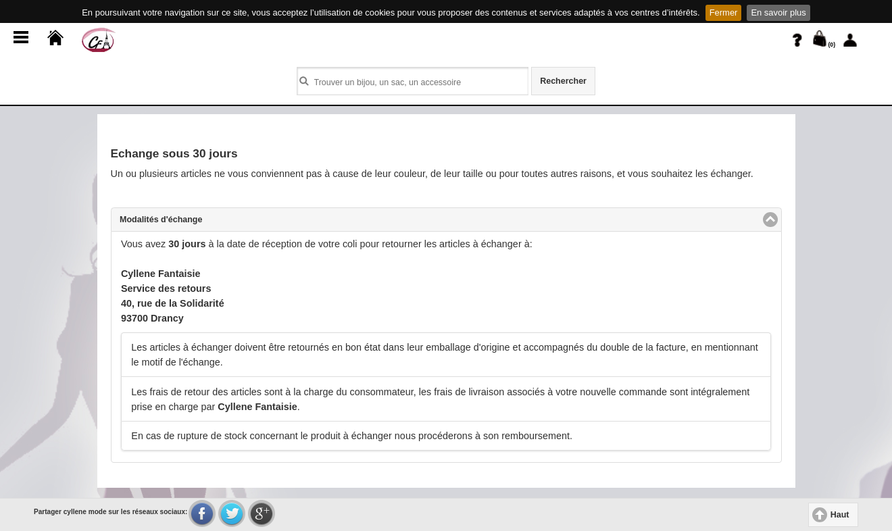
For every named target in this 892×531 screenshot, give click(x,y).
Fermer (724, 12)
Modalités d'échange (212, 219)
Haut (840, 515)
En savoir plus (778, 12)
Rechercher (563, 81)
